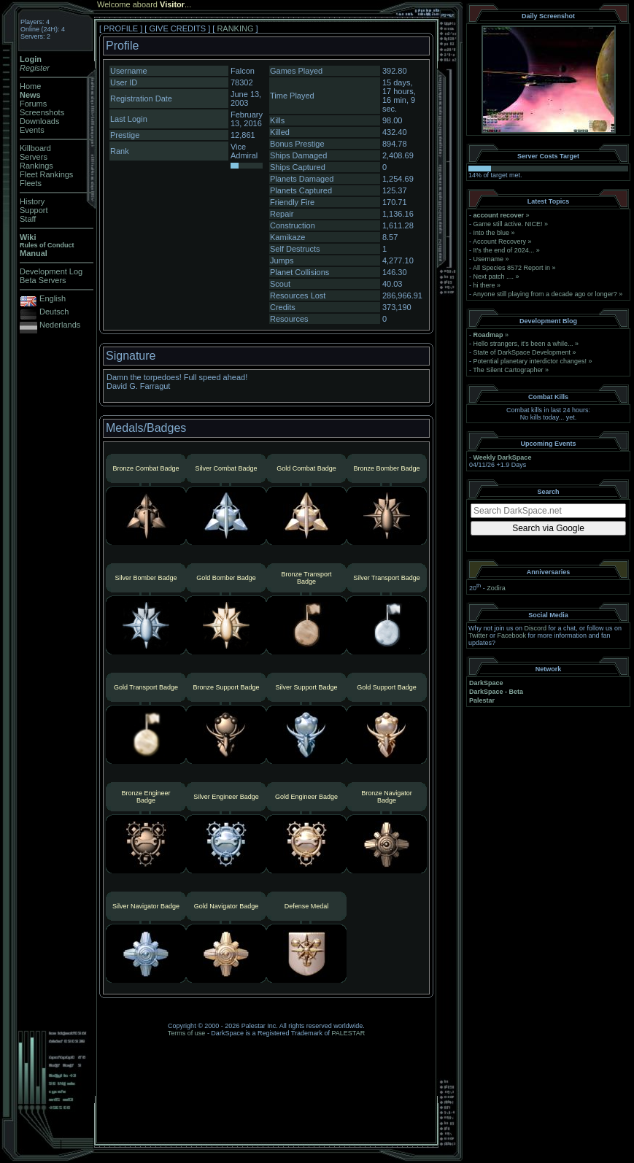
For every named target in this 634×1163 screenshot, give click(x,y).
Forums (33, 103)
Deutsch (54, 311)
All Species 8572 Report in (511, 267)
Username (488, 259)
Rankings (36, 165)
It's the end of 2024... (504, 250)
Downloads (39, 121)
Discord (536, 628)
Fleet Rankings (46, 174)
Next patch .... (493, 276)
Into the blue (491, 232)
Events (32, 129)
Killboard (35, 148)
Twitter (478, 635)
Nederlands (59, 324)
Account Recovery (499, 241)
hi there (484, 285)
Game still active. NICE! (509, 224)
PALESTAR (348, 1033)
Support (34, 210)
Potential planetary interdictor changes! (530, 361)
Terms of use (187, 1033)
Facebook (512, 635)
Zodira (496, 588)
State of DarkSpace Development (522, 352)
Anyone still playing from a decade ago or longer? (545, 294)
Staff (28, 219)
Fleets (31, 183)
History (32, 201)
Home (30, 86)
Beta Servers (43, 280)
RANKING (235, 28)
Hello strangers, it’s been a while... (523, 343)
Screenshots (42, 112)
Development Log (51, 271)
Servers (33, 156)
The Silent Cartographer (508, 370)
